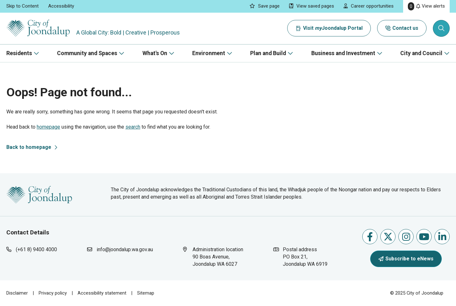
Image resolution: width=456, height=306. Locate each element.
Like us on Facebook (370, 236)
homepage (48, 127)
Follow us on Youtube (424, 236)
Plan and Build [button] (268, 53)
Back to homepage (28, 147)
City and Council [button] (421, 53)
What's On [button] (154, 53)
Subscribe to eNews (406, 259)
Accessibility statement (102, 293)
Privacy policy (53, 293)
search (132, 127)
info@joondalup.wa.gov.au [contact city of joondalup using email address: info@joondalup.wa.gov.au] (125, 249)
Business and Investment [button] (343, 53)
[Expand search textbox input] (441, 28)
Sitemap (145, 293)
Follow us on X (388, 236)
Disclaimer (17, 293)
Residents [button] (19, 53)
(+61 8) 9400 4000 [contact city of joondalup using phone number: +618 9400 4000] (36, 249)
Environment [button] (208, 53)
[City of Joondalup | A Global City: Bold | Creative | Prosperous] (39, 28)
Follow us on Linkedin (442, 236)
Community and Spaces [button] (87, 53)
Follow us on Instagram (406, 236)
